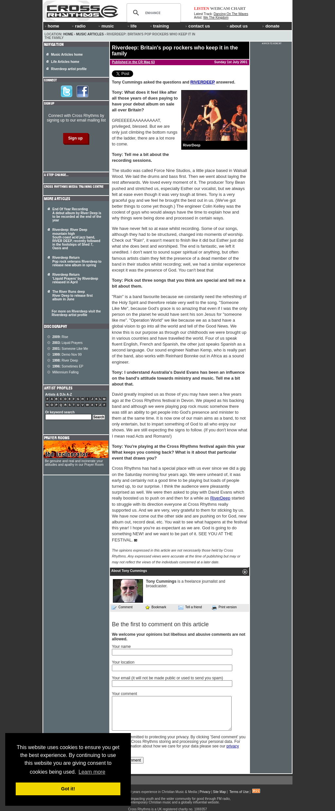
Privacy (205, 792)
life (132, 26)
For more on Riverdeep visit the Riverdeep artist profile (76, 313)
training (159, 26)
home (52, 26)
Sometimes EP (67, 366)
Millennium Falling (65, 372)
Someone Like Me (70, 348)
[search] (152, 13)
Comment (122, 607)
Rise (60, 337)
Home (68, 34)
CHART (238, 8)
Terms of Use (239, 792)
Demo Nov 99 (67, 354)
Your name (121, 646)
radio (78, 26)
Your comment (124, 693)
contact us (197, 26)
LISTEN (201, 8)
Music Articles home (67, 54)
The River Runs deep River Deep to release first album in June (72, 295)
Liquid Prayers (67, 343)
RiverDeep (220, 498)
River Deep (65, 360)
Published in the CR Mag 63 (133, 62)
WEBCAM (220, 8)
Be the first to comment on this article (160, 624)
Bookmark (155, 607)
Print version (224, 607)
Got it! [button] (68, 788)
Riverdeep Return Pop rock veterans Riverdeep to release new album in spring (76, 261)
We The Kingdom (215, 17)
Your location (123, 662)
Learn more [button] (92, 772)
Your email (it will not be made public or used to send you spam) (167, 678)
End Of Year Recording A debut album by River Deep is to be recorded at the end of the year (76, 214)
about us (237, 26)
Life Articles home (65, 62)
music (105, 26)
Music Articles (90, 34)
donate (270, 26)
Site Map (219, 792)
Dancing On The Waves (231, 14)
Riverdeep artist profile (69, 69)
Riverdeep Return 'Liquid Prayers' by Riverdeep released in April (75, 278)
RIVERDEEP (202, 82)
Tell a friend (190, 607)
